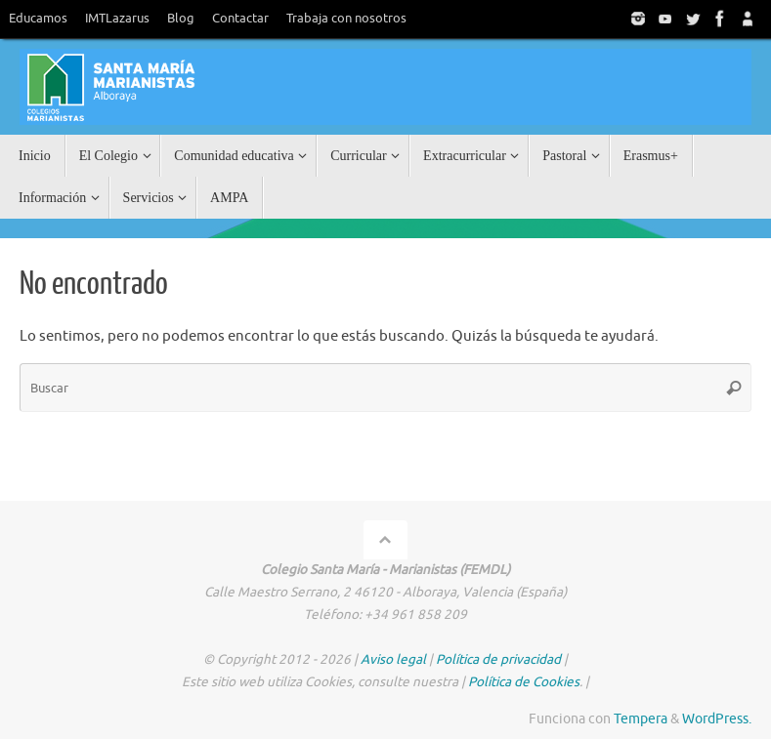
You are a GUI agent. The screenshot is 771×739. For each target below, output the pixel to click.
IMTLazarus (117, 18)
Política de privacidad (498, 659)
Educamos (38, 18)
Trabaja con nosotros (346, 18)
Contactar (240, 18)
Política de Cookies (523, 682)
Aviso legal (393, 659)
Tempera (640, 719)
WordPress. (716, 719)
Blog (180, 18)
